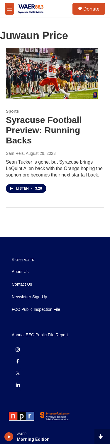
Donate (91, 8)
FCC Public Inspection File (36, 309)
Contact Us (22, 284)
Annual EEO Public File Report (40, 335)
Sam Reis (15, 153)
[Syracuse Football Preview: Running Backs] (52, 73)
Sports (12, 111)
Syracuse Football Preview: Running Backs (44, 130)
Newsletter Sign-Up (29, 297)
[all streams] (102, 436)
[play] (9, 437)
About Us (20, 272)
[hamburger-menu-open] (9, 9)
